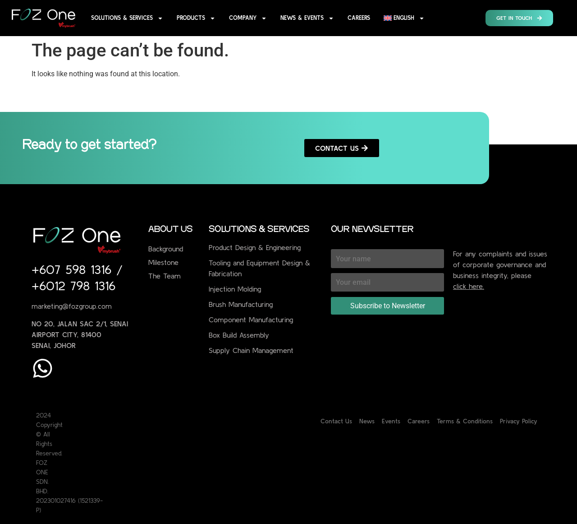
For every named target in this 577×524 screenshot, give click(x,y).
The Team (164, 276)
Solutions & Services (127, 18)
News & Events (307, 18)
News (367, 421)
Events (391, 421)
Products (196, 18)
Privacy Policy (518, 421)
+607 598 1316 (74, 269)
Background (165, 249)
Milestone (163, 262)
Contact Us (336, 421)
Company (248, 18)
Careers (359, 17)
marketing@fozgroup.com (72, 306)
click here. (468, 286)
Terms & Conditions (465, 421)
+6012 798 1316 (73, 285)
